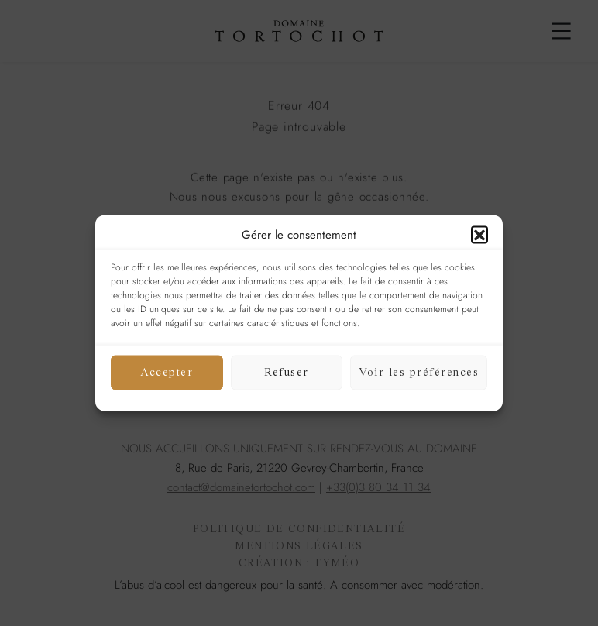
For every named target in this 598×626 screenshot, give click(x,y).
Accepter (166, 372)
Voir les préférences (419, 372)
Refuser (286, 372)
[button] (479, 234)
